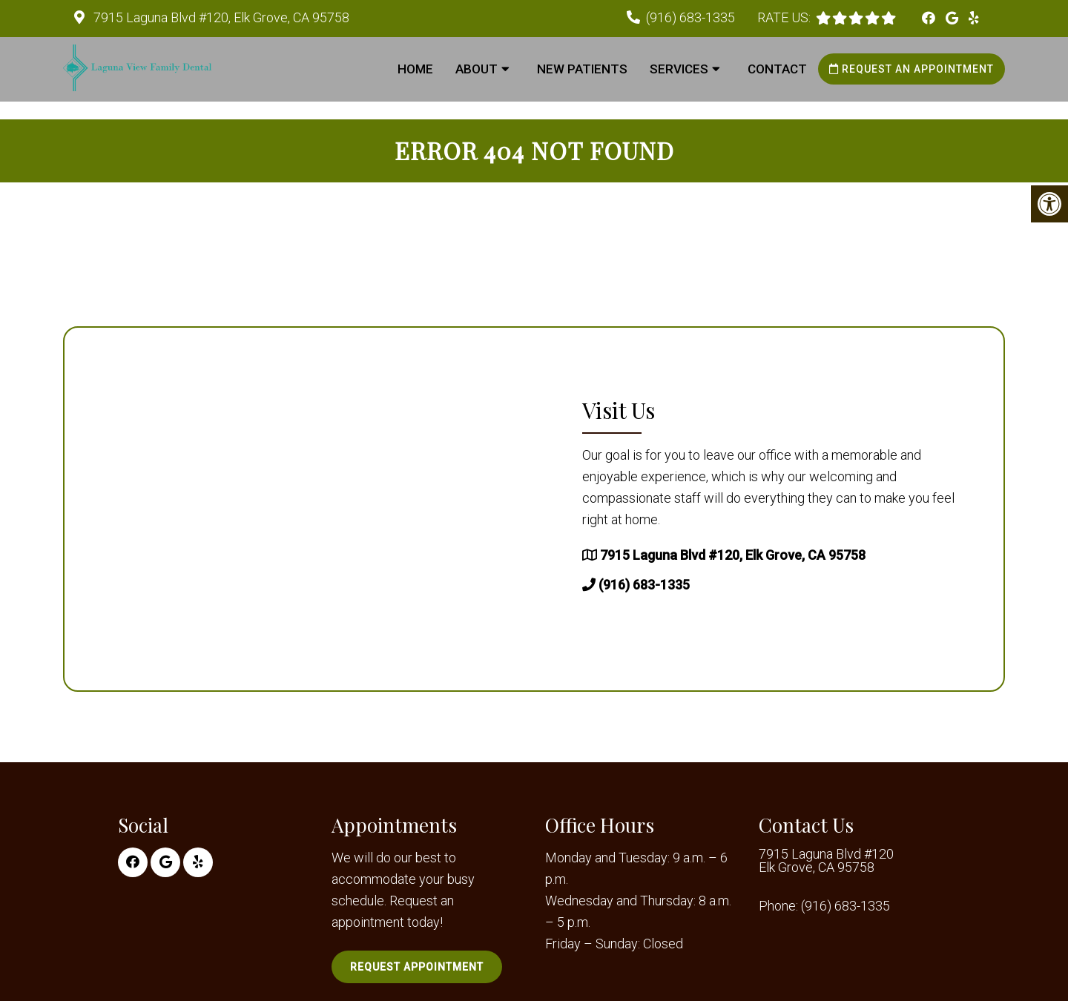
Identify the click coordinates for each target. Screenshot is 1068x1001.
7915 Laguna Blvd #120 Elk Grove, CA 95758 (826, 861)
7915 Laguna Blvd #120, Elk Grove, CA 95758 (219, 17)
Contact (777, 69)
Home (415, 69)
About (476, 69)
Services (679, 69)
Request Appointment (417, 967)
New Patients (582, 69)
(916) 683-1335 (690, 17)
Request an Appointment (911, 69)
